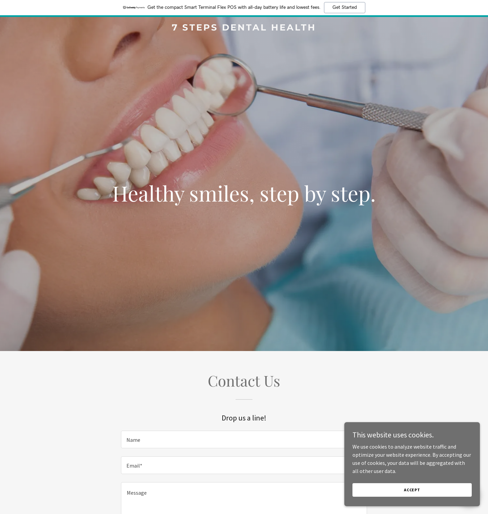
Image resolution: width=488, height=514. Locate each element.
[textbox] (244, 439)
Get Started (344, 7)
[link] (244, 28)
